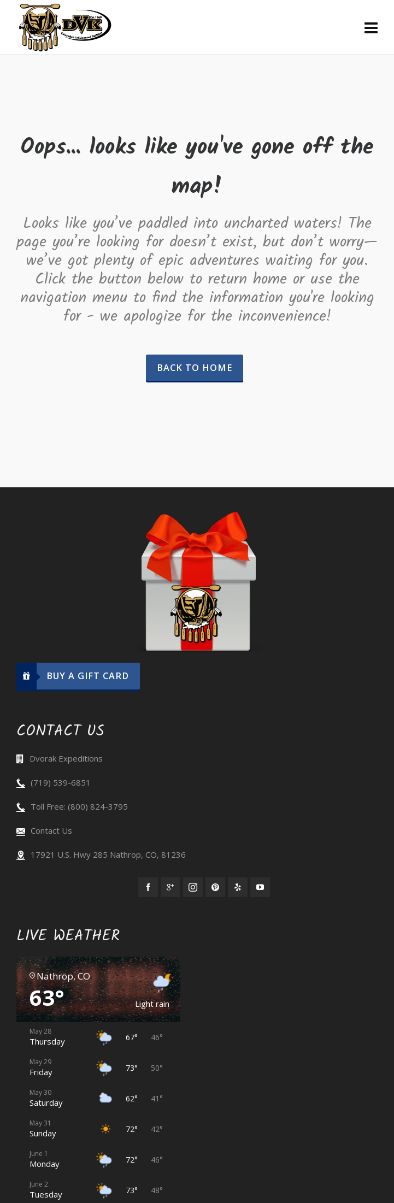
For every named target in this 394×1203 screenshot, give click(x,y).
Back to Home (194, 368)
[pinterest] (215, 887)
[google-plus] (170, 887)
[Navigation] (371, 27)
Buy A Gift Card (72, 676)
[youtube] (260, 887)
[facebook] (148, 887)
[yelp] (238, 887)
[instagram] (193, 887)
